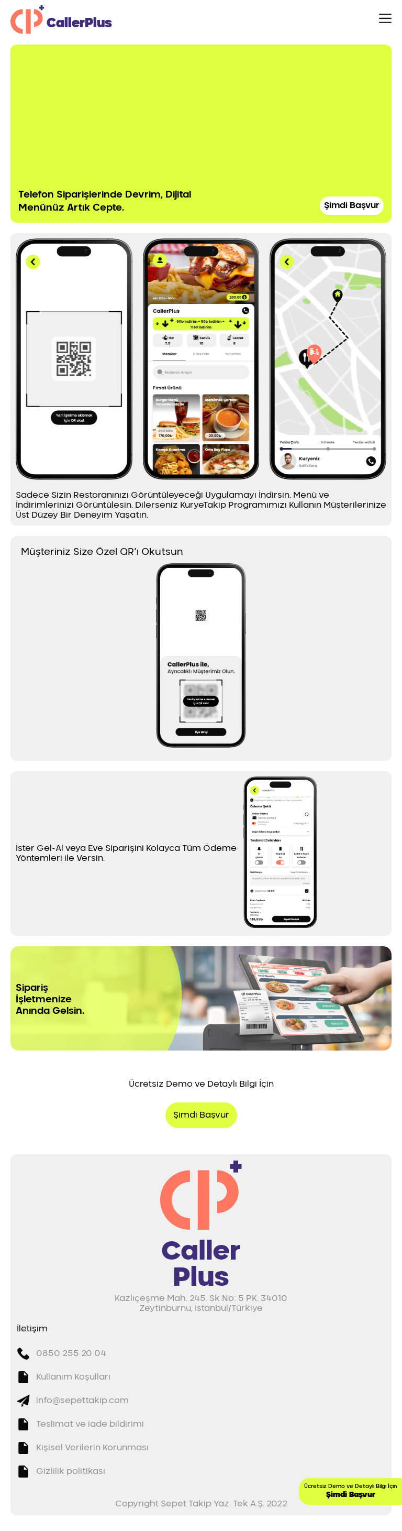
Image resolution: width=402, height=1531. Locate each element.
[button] (74, 359)
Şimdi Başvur (351, 205)
